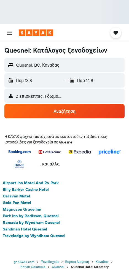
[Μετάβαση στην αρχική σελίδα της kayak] (36, 32)
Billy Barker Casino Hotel (26, 189)
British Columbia (32, 267)
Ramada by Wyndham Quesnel (31, 222)
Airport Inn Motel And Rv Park (31, 182)
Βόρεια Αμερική (77, 262)
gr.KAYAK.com (24, 262)
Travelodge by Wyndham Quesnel (34, 235)
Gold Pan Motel (17, 202)
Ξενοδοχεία (49, 262)
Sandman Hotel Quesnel (25, 229)
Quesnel (58, 267)
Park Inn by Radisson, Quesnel (31, 215)
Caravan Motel (16, 196)
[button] (9, 33)
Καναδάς (102, 262)
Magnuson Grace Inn (22, 209)
